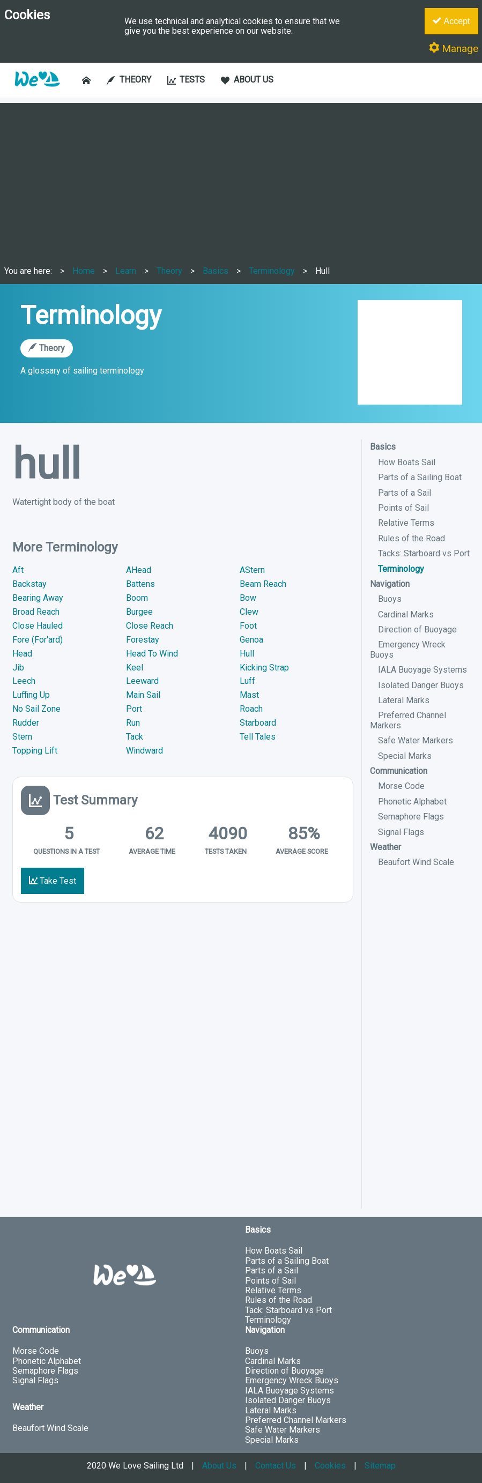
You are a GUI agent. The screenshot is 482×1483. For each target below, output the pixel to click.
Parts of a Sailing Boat (420, 477)
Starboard (258, 723)
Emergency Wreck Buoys (291, 1380)
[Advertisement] (241, 178)
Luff (247, 681)
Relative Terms (406, 523)
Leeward (142, 681)
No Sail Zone (36, 709)
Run (133, 723)
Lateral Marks (403, 700)
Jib (18, 667)
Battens (140, 584)
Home (83, 271)
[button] (37, 92)
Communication (398, 771)
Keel (134, 667)
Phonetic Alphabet (412, 801)
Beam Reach (263, 584)
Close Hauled (37, 626)
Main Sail (143, 695)
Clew (249, 612)
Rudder (25, 723)
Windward (144, 751)
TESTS (186, 79)
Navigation (390, 584)
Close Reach (149, 626)
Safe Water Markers (415, 740)
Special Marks (405, 756)
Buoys (390, 599)
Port (134, 709)
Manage (453, 48)
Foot (248, 626)
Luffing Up (31, 695)
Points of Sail (403, 508)
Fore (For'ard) (37, 640)
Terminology (272, 271)
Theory (169, 271)
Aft (18, 570)
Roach (251, 709)
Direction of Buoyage (417, 629)
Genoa (251, 640)
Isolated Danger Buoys (421, 685)
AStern (252, 570)
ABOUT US (247, 79)
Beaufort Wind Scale (416, 862)
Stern (22, 737)
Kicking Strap (264, 667)
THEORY (129, 79)
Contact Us (275, 1465)
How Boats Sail (406, 462)
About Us (219, 1465)
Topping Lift (34, 751)
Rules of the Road (411, 538)
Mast (249, 695)
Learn (125, 271)
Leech (23, 681)
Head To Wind (152, 654)
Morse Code (401, 786)
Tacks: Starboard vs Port (424, 553)
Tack (134, 737)
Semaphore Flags (411, 816)
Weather (385, 847)
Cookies (330, 1465)
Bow (248, 598)
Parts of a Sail (404, 493)
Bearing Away (37, 598)
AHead (138, 570)
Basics (215, 271)
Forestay (142, 640)
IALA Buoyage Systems (422, 670)
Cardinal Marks (406, 614)
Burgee (139, 612)
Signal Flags (401, 832)
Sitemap (380, 1465)
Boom (137, 598)
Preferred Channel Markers (295, 1420)
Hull (322, 271)
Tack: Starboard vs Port (288, 1310)
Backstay (29, 584)
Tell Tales (258, 737)
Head (22, 654)
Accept (451, 21)
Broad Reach (36, 612)
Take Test (52, 881)
